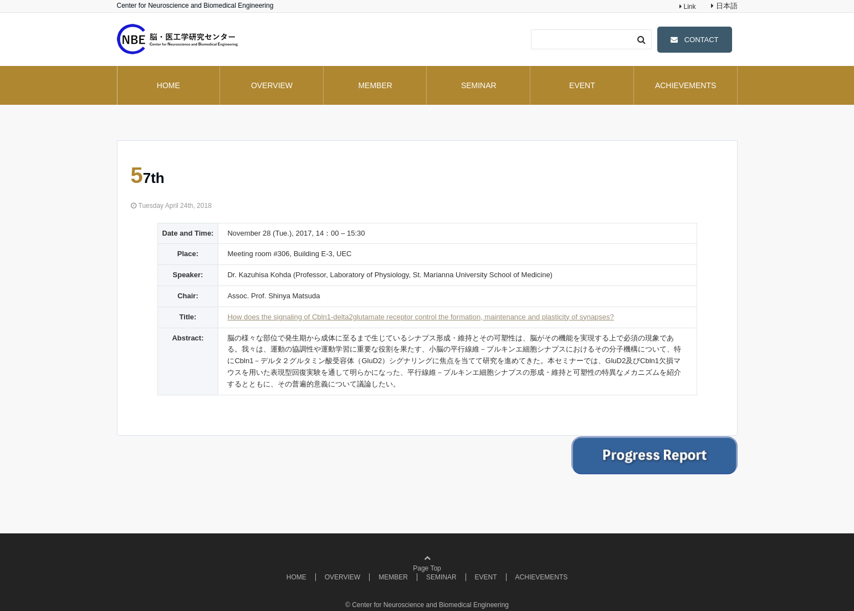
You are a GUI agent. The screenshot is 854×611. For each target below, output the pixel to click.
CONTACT (701, 39)
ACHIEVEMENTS (685, 85)
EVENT (582, 85)
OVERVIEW (272, 85)
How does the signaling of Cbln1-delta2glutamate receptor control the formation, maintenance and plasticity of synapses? (420, 317)
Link (689, 7)
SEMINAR (479, 85)
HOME (168, 85)
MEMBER (375, 85)
